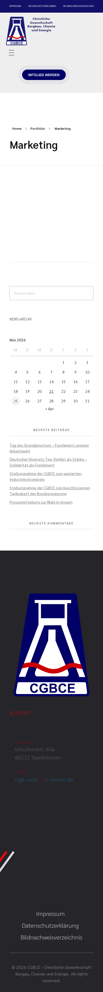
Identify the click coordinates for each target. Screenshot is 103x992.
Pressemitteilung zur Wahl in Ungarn (41, 501)
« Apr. (49, 408)
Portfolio (37, 128)
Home (17, 128)
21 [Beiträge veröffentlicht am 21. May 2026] (51, 391)
